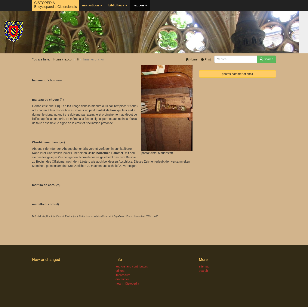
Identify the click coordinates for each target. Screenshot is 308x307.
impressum (123, 275)
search (203, 270)
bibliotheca (117, 5)
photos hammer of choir (237, 74)
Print (206, 59)
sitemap (204, 266)
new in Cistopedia (127, 283)
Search (266, 59)
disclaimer (122, 279)
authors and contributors (132, 266)
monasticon (92, 5)
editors (120, 270)
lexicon (140, 5)
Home (191, 59)
